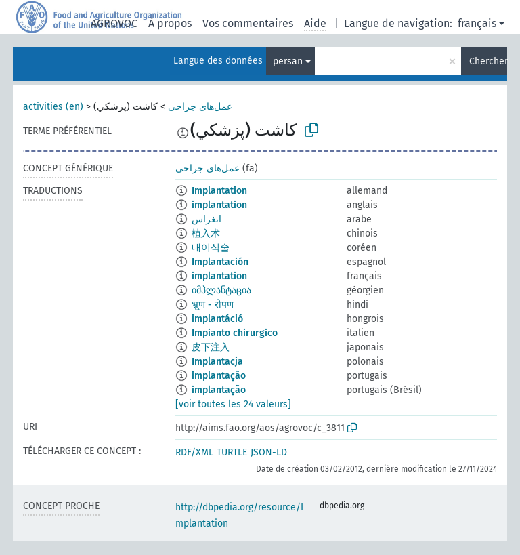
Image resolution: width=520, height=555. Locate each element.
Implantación (220, 262)
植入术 (206, 233)
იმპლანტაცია (221, 290)
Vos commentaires (247, 23)
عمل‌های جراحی (200, 106)
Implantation (219, 191)
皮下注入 (211, 347)
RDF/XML (194, 452)
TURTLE (232, 452)
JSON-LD (269, 452)
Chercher (488, 61)
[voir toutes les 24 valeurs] (233, 404)
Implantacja (217, 361)
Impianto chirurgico (235, 333)
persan (288, 61)
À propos (170, 23)
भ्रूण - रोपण (213, 304)
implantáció (217, 319)
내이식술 (211, 247)
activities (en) (53, 106)
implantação (219, 376)
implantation (219, 205)
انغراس (206, 219)
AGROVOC (114, 23)
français (477, 23)
